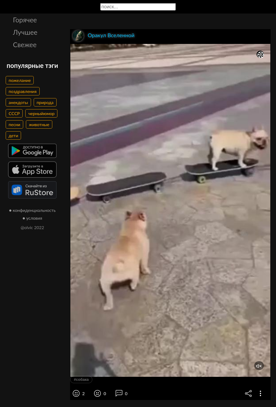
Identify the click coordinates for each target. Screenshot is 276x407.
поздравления (23, 91)
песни (14, 124)
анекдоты (18, 102)
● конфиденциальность (32, 210)
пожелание (20, 80)
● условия (32, 217)
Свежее (25, 44)
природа (45, 102)
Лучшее (25, 32)
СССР (14, 113)
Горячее (25, 20)
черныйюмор (41, 113)
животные (39, 124)
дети (13, 135)
